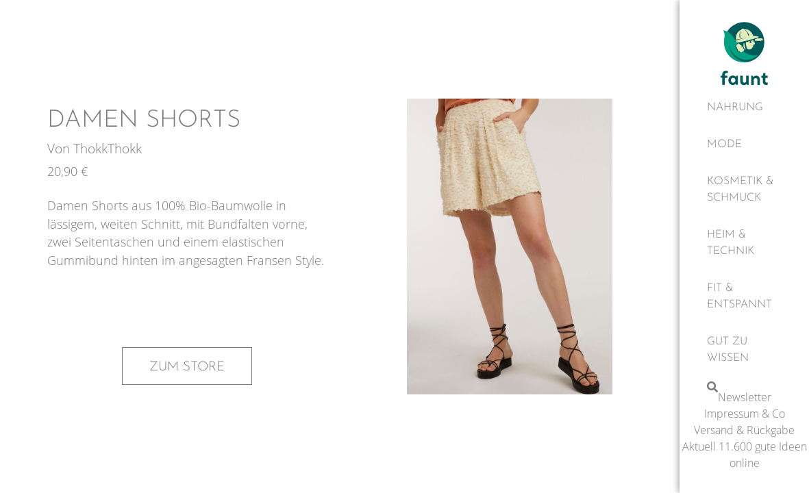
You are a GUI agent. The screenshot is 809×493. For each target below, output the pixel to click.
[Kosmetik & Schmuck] (744, 189)
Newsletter (744, 397)
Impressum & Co (744, 413)
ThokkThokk (107, 148)
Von (60, 148)
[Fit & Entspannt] (744, 296)
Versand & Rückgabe (744, 430)
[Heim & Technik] (744, 243)
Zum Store (187, 367)
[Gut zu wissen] (744, 350)
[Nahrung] (744, 107)
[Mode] (744, 144)
